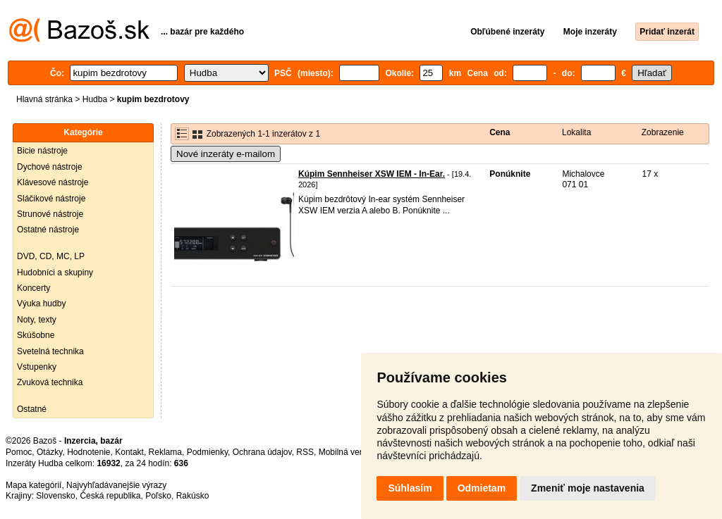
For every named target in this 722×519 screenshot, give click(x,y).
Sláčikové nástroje (51, 199)
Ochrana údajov (262, 452)
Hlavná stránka (44, 99)
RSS (305, 452)
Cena (499, 132)
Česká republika (110, 496)
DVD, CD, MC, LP (51, 256)
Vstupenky (36, 367)
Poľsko (158, 496)
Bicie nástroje (42, 151)
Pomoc (19, 452)
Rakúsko (192, 496)
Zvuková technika (49, 382)
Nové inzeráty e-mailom (225, 154)
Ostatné (32, 409)
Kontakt (129, 452)
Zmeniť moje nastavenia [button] (587, 488)
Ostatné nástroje (48, 230)
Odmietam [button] (482, 488)
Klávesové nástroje (52, 182)
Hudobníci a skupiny (55, 272)
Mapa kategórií (33, 485)
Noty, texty (36, 320)
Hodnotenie (88, 452)
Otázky (49, 452)
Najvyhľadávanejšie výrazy (116, 485)
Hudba (94, 99)
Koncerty (33, 288)
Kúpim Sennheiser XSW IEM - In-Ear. (371, 174)
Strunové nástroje (50, 214)
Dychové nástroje (49, 167)
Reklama (165, 452)
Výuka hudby (41, 303)
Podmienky (207, 452)
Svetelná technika (50, 351)
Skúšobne (35, 335)
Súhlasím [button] (410, 488)
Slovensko (55, 496)
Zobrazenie (663, 132)
